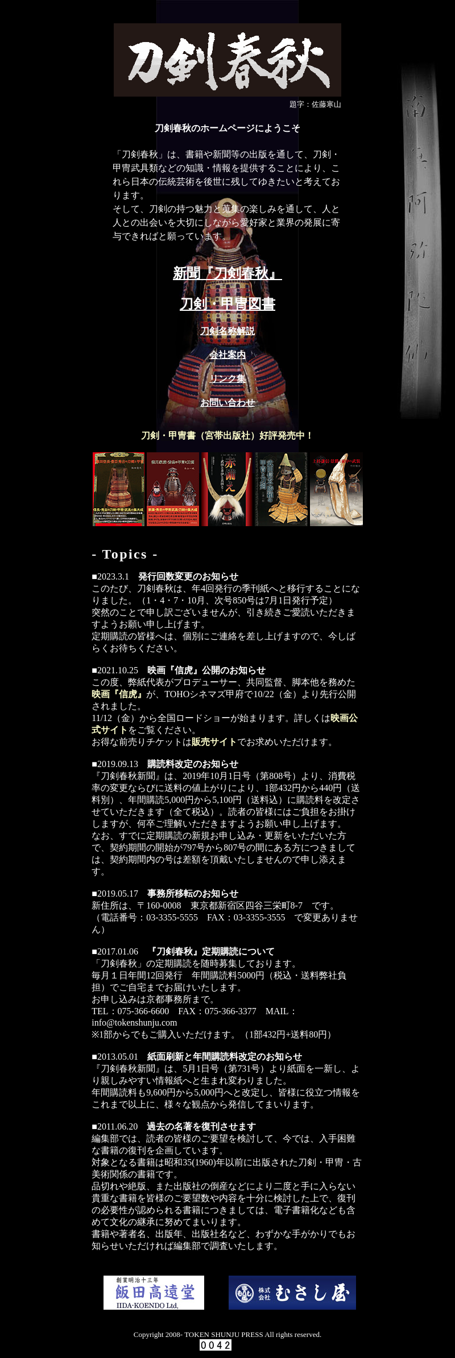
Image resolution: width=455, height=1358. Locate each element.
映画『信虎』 (119, 694)
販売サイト (214, 742)
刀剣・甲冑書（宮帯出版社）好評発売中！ (227, 435)
